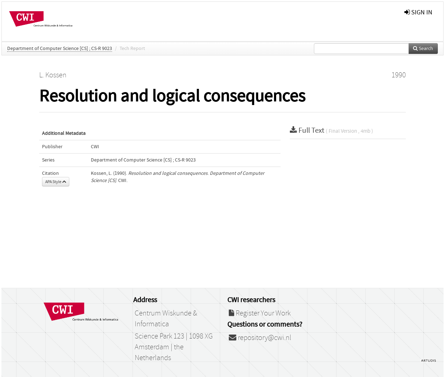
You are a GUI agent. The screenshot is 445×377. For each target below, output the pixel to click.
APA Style (55, 181)
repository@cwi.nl (260, 337)
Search (423, 48)
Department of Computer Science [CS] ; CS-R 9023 (59, 48)
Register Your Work (260, 313)
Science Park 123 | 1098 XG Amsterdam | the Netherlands (174, 347)
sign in (418, 12)
